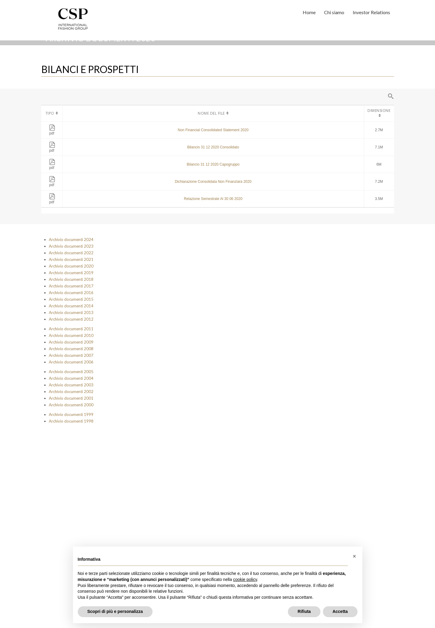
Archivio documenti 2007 (71, 355)
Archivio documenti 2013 (71, 312)
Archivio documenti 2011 (71, 328)
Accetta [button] (340, 611)
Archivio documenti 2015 (71, 299)
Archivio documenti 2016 (71, 292)
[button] (354, 556)
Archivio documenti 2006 (71, 362)
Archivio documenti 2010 (71, 335)
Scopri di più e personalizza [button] (115, 611)
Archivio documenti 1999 (71, 414)
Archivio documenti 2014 (71, 305)
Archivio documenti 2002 (71, 391)
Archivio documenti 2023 (71, 246)
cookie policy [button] (245, 579)
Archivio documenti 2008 (71, 348)
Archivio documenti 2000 (71, 404)
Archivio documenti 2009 (71, 342)
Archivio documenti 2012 (71, 319)
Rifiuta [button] (304, 611)
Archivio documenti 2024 (71, 239)
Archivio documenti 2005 (71, 371)
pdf (52, 131)
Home (309, 12)
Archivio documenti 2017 (71, 286)
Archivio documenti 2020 (71, 266)
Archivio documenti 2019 (71, 272)
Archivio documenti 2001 (71, 398)
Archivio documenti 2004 (71, 378)
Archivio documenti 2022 (71, 252)
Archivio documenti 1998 (71, 421)
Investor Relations (371, 12)
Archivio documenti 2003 (71, 384)
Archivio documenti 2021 (71, 259)
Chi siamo (334, 12)
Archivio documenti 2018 (71, 279)
